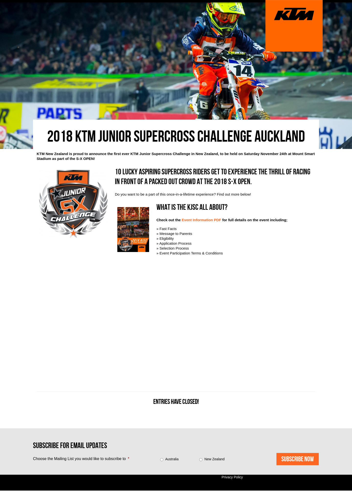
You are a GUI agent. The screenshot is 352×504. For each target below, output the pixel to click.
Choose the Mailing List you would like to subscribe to (81, 459)
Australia (171, 459)
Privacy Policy (232, 477)
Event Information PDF (201, 220)
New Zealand (214, 459)
